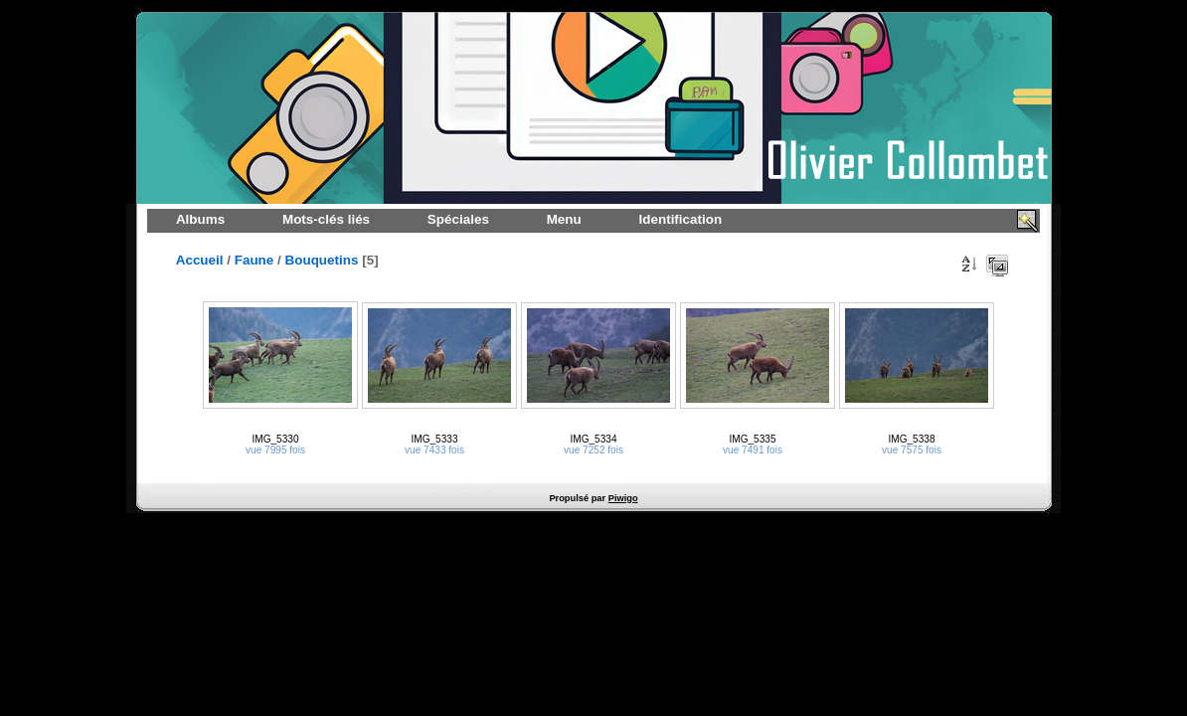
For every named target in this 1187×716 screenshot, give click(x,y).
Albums (200, 219)
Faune (254, 260)
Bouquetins (322, 260)
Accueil (200, 260)
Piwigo (623, 498)
